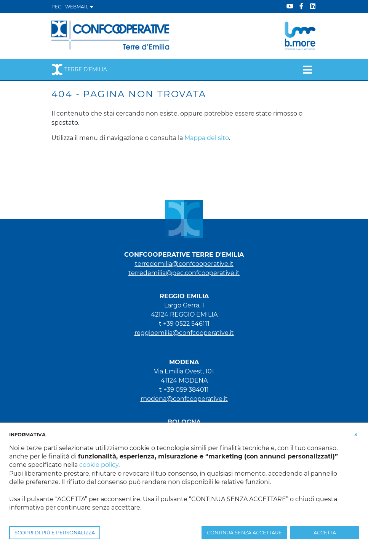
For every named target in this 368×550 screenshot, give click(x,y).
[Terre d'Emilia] (110, 35)
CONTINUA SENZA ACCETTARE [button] (244, 533)
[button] (356, 434)
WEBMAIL (79, 7)
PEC (56, 7)
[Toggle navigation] (307, 69)
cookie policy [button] (98, 464)
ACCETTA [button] (325, 533)
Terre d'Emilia (79, 69)
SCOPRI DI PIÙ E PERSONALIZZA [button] (54, 533)
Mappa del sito (206, 138)
